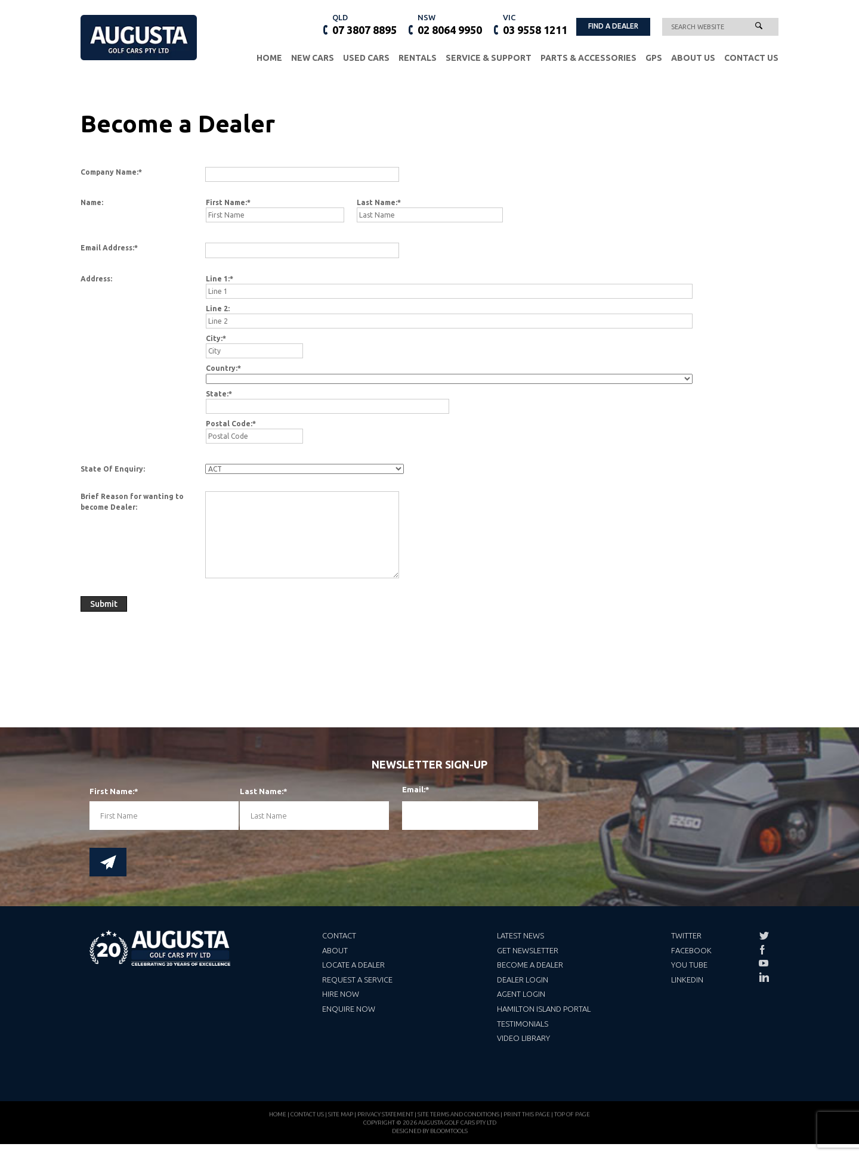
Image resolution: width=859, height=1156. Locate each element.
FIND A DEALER (613, 26)
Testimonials (522, 1023)
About (335, 950)
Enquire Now (348, 1009)
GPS (653, 58)
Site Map (340, 1117)
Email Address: (107, 248)
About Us (693, 58)
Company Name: (109, 172)
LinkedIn (687, 979)
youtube (764, 963)
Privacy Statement (385, 1117)
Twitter (686, 935)
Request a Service (357, 979)
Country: (221, 368)
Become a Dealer (530, 964)
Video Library (523, 1038)
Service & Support (489, 58)
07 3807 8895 (364, 24)
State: (217, 394)
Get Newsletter (527, 950)
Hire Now (340, 994)
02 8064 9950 (450, 24)
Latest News (520, 935)
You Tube (689, 964)
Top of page (572, 1117)
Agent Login (521, 994)
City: (214, 338)
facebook (764, 950)
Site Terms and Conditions (458, 1117)
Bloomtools (449, 1133)
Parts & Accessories (588, 58)
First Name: (226, 202)
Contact (339, 935)
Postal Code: (229, 423)
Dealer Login (522, 979)
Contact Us (751, 58)
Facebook (691, 950)
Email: (411, 790)
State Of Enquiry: (113, 469)
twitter (764, 936)
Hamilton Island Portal (544, 1009)
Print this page (526, 1117)
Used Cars (366, 58)
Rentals (417, 58)
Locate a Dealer (353, 964)
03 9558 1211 (535, 24)
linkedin (764, 977)
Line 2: (218, 308)
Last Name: (377, 202)
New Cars (312, 58)
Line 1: (218, 279)
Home (269, 58)
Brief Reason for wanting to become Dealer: (132, 501)
